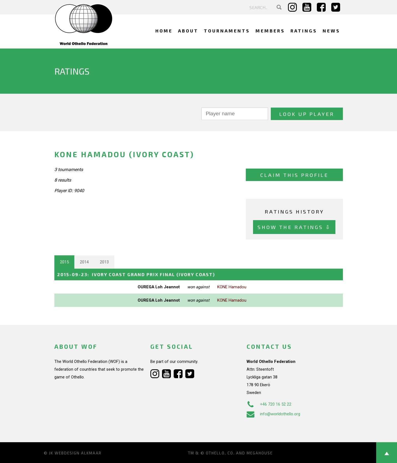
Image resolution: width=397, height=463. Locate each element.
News (331, 30)
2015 (64, 262)
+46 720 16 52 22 (269, 404)
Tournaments (227, 30)
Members (270, 30)
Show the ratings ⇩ (294, 227)
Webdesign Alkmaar (78, 453)
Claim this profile (294, 175)
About (188, 30)
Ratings (303, 30)
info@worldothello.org (273, 413)
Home (164, 30)
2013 (104, 262)
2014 (84, 262)
